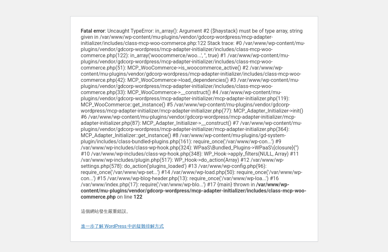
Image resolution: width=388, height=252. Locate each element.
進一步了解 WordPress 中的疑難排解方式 (122, 226)
